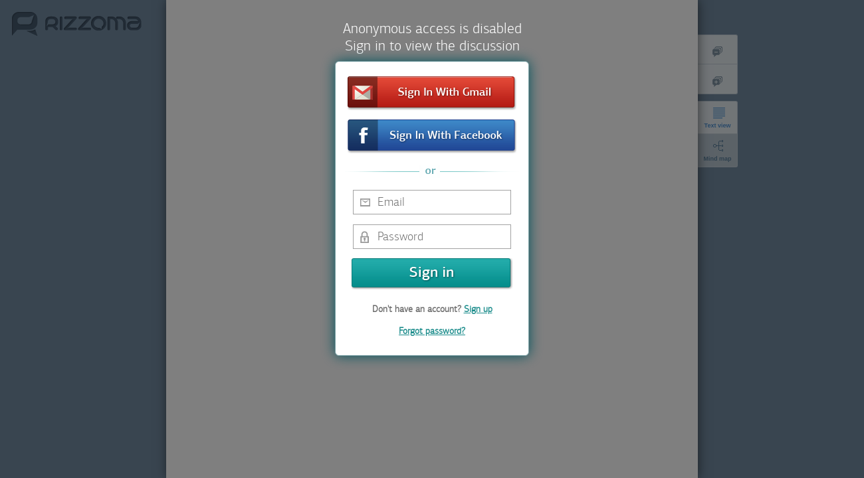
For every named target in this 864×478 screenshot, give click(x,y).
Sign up (478, 309)
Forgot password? (432, 331)
